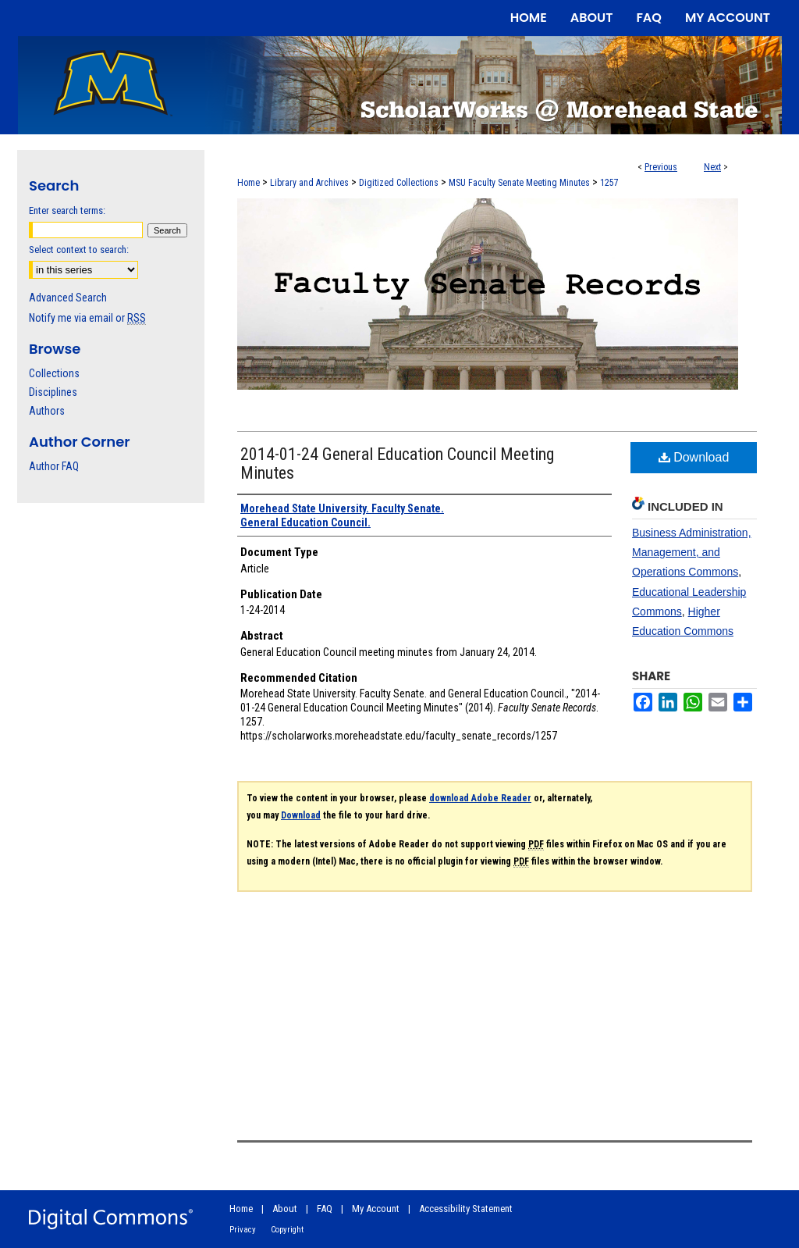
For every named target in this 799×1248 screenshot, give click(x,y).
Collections (54, 373)
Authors (47, 411)
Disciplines (53, 392)
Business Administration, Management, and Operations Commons (691, 552)
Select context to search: (79, 249)
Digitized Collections (399, 182)
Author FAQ (54, 466)
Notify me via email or (87, 318)
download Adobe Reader (480, 798)
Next (712, 167)
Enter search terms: (67, 210)
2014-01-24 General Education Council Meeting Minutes (397, 463)
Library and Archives (309, 182)
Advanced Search (68, 297)
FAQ (324, 1208)
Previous (661, 167)
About (284, 1208)
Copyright (287, 1230)
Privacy (242, 1230)
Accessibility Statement (466, 1208)
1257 (609, 182)
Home (248, 182)
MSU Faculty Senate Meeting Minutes (519, 182)
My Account (376, 1208)
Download (694, 457)
